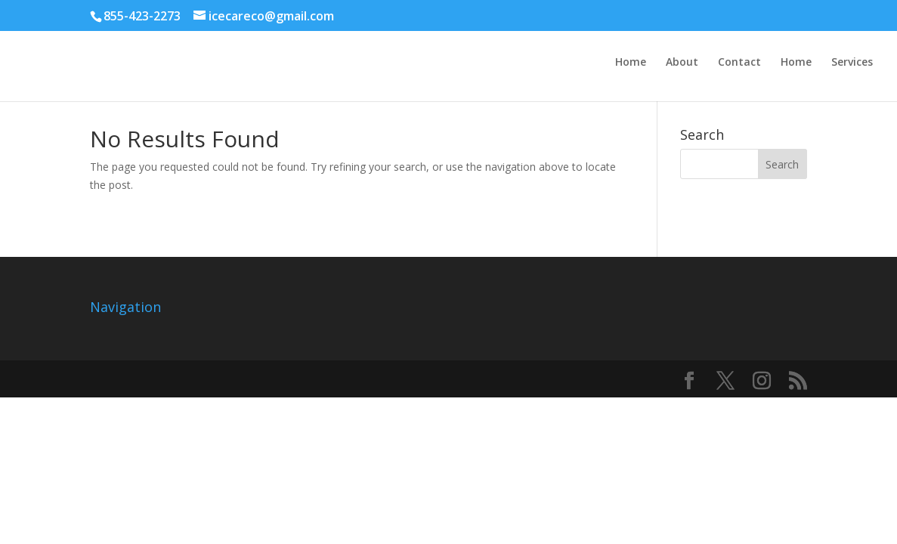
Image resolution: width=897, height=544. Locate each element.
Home (630, 63)
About (682, 63)
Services (852, 63)
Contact (739, 63)
